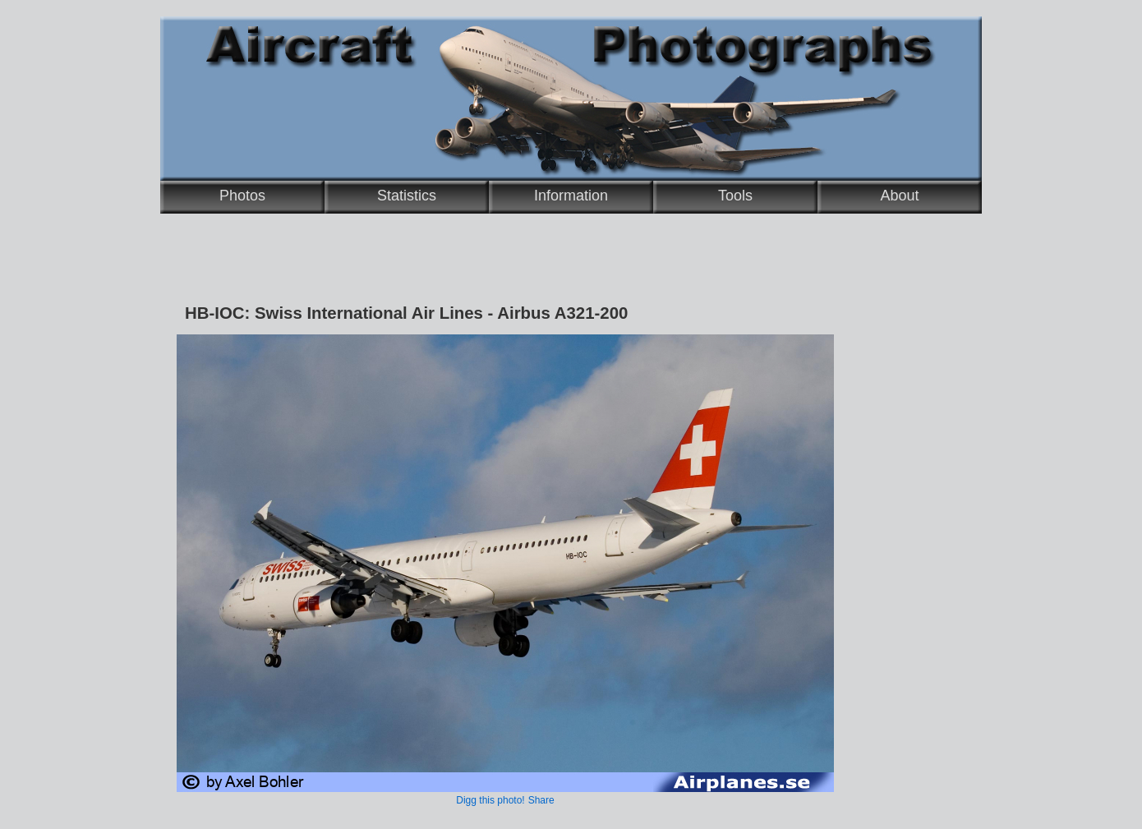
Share (541, 800)
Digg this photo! (490, 800)
